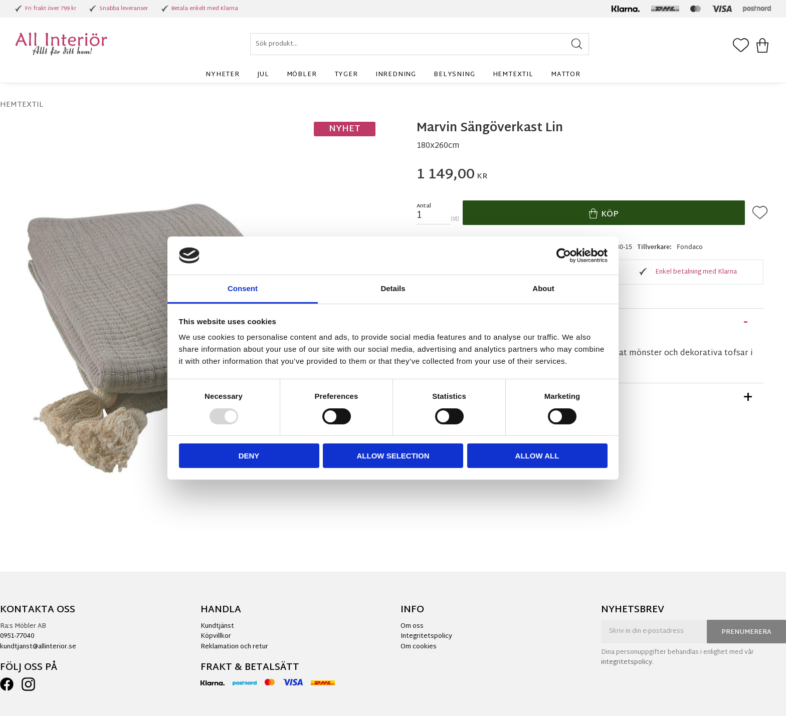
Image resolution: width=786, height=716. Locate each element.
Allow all (537, 455)
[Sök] (577, 44)
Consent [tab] (243, 288)
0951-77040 (17, 636)
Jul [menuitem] (263, 75)
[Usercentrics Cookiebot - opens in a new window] (564, 255)
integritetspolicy (626, 662)
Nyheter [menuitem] (223, 75)
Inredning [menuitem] (395, 75)
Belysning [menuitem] (454, 75)
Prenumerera (746, 632)
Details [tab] (392, 288)
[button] (741, 46)
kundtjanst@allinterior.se (38, 647)
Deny (249, 455)
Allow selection (393, 455)
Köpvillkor (216, 636)
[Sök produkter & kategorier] (419, 44)
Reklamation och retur (234, 647)
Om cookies (419, 647)
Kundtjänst (217, 626)
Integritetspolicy (426, 636)
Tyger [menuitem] (346, 75)
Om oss (412, 626)
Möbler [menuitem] (302, 75)
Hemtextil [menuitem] (513, 75)
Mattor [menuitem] (565, 75)
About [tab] (543, 288)
